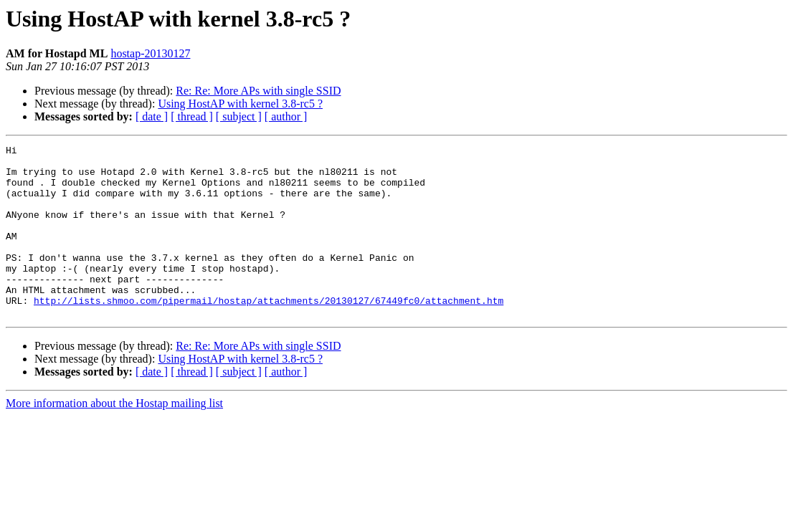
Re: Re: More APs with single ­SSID (258, 91)
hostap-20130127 (150, 53)
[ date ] (152, 116)
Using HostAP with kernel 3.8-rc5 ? (240, 103)
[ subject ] (239, 116)
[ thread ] (192, 116)
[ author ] (286, 116)
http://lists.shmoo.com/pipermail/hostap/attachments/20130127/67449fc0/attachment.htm (268, 332)
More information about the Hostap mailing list (114, 437)
